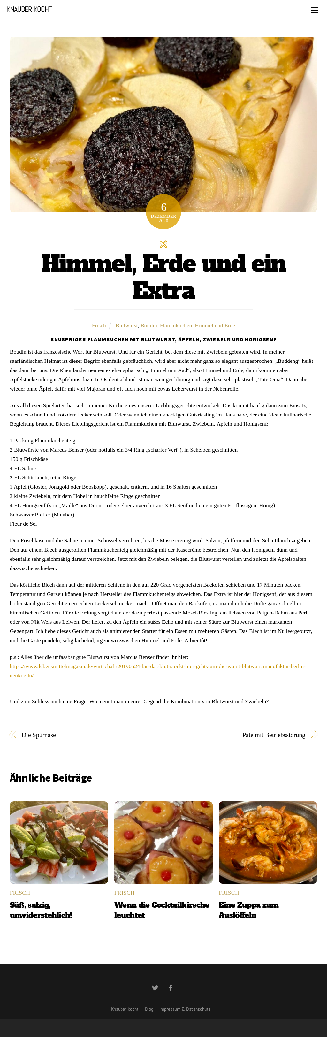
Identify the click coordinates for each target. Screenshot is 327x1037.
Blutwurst (127, 325)
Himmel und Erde (215, 325)
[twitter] (155, 987)
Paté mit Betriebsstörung (274, 734)
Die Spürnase (39, 734)
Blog (149, 1009)
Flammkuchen (176, 325)
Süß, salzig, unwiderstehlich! (41, 910)
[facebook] (170, 987)
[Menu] (314, 10)
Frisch (99, 325)
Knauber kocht (125, 1009)
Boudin (149, 325)
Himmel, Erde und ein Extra (163, 277)
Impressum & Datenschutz (185, 1009)
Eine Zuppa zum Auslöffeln (248, 910)
